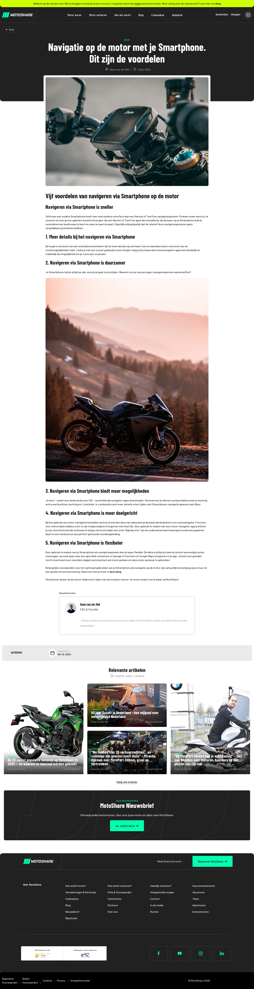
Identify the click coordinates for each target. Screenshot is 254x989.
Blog (141, 15)
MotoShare (172, 579)
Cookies (47, 980)
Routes (154, 911)
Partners (113, 905)
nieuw (138, 3)
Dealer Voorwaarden (30, 980)
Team (195, 898)
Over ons (113, 911)
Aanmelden (222, 14)
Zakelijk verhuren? (160, 885)
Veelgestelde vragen (162, 892)
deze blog (115, 571)
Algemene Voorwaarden (9, 980)
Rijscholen (71, 918)
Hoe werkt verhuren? (120, 885)
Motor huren (74, 15)
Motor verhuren (98, 15)
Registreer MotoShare (210, 861)
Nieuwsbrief (72, 911)
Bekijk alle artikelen (127, 781)
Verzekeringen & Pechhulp (80, 892)
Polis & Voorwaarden (120, 892)
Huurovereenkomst (203, 885)
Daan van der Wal (90, 604)
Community (114, 898)
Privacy (61, 980)
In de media (156, 905)
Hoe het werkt (123, 15)
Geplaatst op (63, 651)
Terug (11, 29)
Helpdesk (177, 15)
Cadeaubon (157, 15)
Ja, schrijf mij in (125, 825)
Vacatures (198, 892)
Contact (155, 898)
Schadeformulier (80, 980)
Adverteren (199, 905)
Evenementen (200, 911)
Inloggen (235, 14)
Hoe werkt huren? (75, 885)
